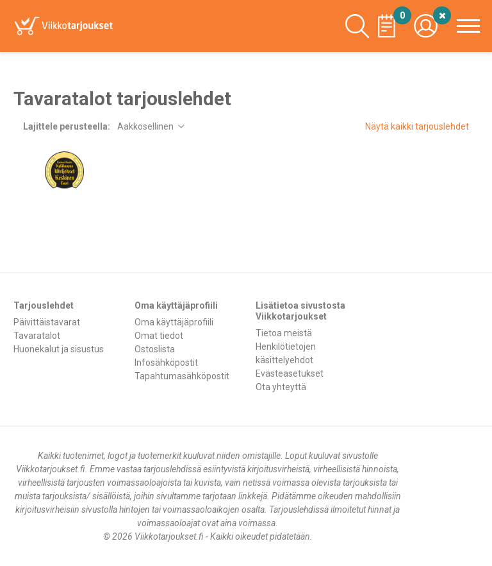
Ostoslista (155, 349)
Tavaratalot (36, 335)
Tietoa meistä (284, 333)
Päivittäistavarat (46, 322)
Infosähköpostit (166, 362)
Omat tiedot (159, 335)
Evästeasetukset (290, 373)
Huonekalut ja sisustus (58, 349)
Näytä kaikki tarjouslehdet (417, 126)
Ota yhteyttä (281, 387)
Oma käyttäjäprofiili (174, 322)
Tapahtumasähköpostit (182, 376)
